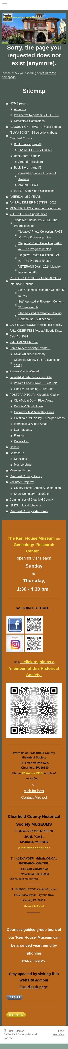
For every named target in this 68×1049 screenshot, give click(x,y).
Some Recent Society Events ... (30, 348)
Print (9, 1031)
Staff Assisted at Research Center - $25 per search (41, 304)
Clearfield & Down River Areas (33, 400)
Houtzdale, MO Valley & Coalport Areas (39, 418)
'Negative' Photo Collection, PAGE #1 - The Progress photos (40, 257)
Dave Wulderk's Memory (29, 353)
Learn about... (23, 429)
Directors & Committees (29, 121)
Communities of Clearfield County (31, 499)
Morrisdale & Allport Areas (30, 423)
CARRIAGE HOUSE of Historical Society (36, 324)
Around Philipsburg (30, 161)
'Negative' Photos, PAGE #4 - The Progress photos (35, 222)
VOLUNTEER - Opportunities (28, 214)
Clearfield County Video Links (29, 511)
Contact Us (17, 453)
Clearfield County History (26, 476)
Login (61, 1031)
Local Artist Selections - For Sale (30, 377)
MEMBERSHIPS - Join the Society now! (35, 208)
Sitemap (19, 1031)
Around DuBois (28, 185)
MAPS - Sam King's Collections (34, 190)
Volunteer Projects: (22, 482)
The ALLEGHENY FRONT (35, 150)
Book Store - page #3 (27, 167)
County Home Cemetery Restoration (37, 487)
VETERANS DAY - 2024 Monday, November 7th (39, 269)
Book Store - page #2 (27, 155)
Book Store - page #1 (27, 144)
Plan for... (20, 435)
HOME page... (19, 103)
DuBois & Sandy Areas (28, 406)
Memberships (22, 464)
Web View (58, 1034)
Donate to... (21, 441)
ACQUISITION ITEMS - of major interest (35, 126)
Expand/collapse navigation (34, 5)
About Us (20, 109)
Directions (20, 458)
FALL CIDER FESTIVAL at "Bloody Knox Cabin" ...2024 (36, 333)
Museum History (20, 470)
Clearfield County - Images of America (37, 176)
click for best (34, 791)
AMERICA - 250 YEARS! (26, 196)
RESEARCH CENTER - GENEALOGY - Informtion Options (35, 281)
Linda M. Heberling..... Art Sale (33, 388)
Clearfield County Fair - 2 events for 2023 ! (37, 362)
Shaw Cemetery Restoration (32, 493)
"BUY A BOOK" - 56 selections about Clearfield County (33, 135)
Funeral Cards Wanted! (25, 371)
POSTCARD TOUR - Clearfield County (34, 394)
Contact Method (34, 797)
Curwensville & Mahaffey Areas (34, 412)
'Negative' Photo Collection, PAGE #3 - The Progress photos (40, 234)
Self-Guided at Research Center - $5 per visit (41, 292)
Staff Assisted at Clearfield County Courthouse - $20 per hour (40, 316)
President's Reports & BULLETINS (36, 115)
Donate (14, 447)
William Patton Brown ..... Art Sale (35, 383)
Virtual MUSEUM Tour (24, 342)
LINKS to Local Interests (25, 505)
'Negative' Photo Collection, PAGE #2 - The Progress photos (40, 246)
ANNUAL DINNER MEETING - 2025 (33, 202)
